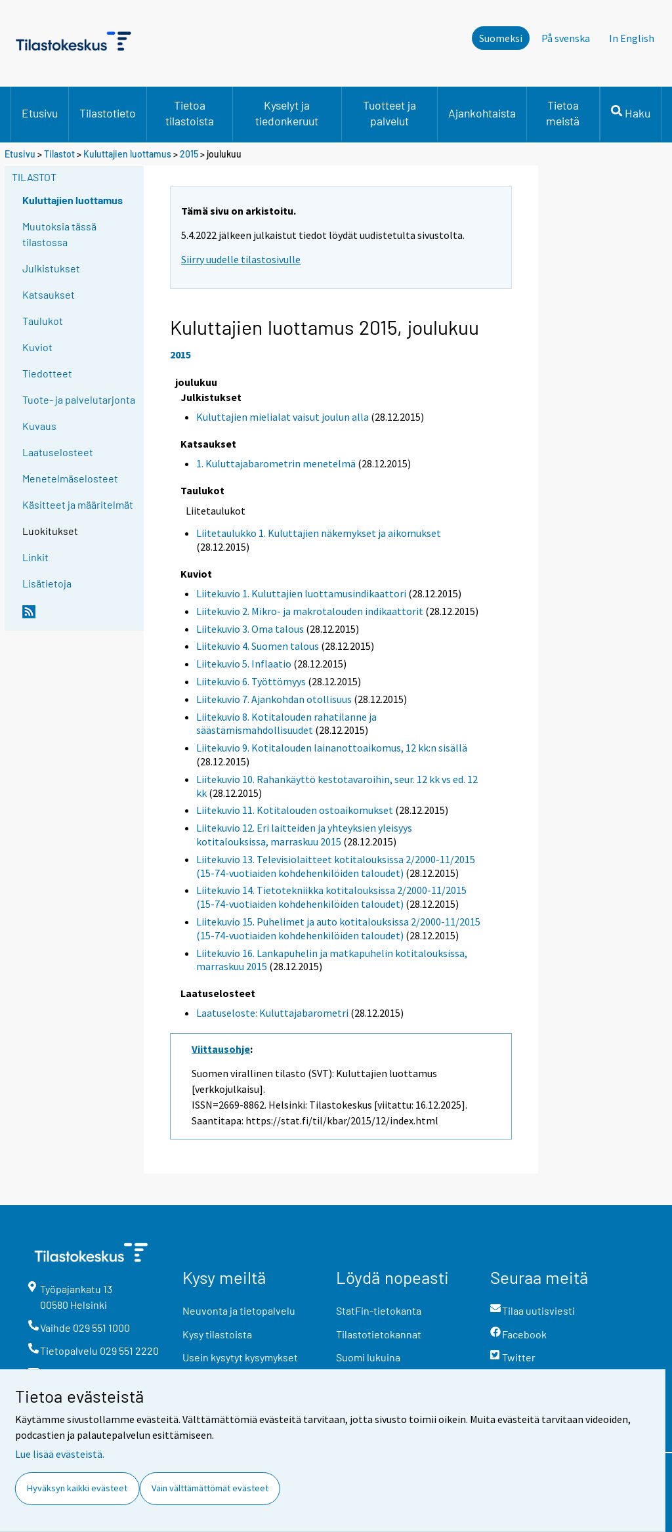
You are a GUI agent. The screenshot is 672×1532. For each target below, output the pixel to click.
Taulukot (42, 320)
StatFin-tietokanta (378, 1310)
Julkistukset (51, 268)
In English (631, 38)
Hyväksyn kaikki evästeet (77, 1488)
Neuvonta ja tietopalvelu (238, 1310)
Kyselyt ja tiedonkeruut (286, 113)
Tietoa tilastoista (189, 113)
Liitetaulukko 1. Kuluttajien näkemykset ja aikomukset (318, 533)
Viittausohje (221, 1048)
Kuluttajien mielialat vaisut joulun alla (282, 416)
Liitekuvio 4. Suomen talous (257, 645)
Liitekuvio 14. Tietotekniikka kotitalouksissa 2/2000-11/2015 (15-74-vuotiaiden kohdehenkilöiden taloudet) (331, 896)
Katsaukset (48, 294)
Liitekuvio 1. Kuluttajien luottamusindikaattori (301, 593)
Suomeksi (500, 38)
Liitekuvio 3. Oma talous (250, 628)
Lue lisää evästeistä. (59, 1453)
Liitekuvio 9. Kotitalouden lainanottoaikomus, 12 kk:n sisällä (331, 747)
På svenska (565, 38)
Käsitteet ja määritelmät (77, 504)
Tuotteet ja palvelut (389, 113)
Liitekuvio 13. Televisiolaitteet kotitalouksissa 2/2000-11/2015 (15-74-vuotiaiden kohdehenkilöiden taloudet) (335, 866)
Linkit (35, 557)
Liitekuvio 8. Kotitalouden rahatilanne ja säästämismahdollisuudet (286, 723)
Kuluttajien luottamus (127, 154)
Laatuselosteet (57, 452)
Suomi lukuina (368, 1357)
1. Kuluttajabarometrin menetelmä (276, 463)
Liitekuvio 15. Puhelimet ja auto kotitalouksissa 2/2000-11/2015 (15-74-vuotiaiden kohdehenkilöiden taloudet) (338, 928)
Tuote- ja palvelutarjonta (78, 399)
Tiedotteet (47, 373)
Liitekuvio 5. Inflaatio (243, 663)
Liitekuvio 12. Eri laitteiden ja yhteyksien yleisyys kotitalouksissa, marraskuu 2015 (304, 834)
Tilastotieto (107, 113)
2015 (189, 154)
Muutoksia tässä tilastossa (59, 234)
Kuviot (37, 347)
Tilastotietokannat (378, 1334)
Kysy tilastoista (217, 1334)
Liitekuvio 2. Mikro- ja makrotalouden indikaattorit (309, 611)
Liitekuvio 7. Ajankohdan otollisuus (274, 699)
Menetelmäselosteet (70, 478)
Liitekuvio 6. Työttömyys (251, 681)
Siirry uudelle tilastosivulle (241, 259)
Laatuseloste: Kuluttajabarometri (272, 1012)
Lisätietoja (47, 583)
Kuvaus (39, 425)
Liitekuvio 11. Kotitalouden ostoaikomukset (294, 810)
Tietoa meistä (562, 113)
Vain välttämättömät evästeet (210, 1488)
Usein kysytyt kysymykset (240, 1357)
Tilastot (59, 154)
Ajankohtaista (482, 113)
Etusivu (40, 113)
